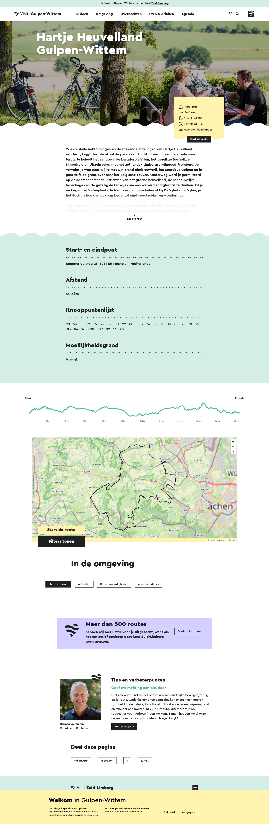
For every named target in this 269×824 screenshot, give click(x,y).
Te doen (81, 14)
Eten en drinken (58, 584)
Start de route (199, 139)
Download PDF (193, 118)
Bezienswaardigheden (114, 584)
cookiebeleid (135, 811)
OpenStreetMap (217, 540)
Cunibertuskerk (130, 206)
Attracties (84, 584)
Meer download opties (198, 129)
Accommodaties (148, 584)
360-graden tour (155, 211)
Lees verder (134, 217)
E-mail (145, 760)
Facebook (107, 760)
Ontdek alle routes (189, 631)
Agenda (188, 14)
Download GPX (193, 124)
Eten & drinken (161, 14)
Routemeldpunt (124, 726)
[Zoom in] (233, 441)
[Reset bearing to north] (233, 451)
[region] (134, 489)
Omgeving (104, 14)
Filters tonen (61, 541)
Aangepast (189, 812)
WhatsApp (81, 760)
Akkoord (169, 812)
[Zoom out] (233, 446)
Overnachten (131, 14)
